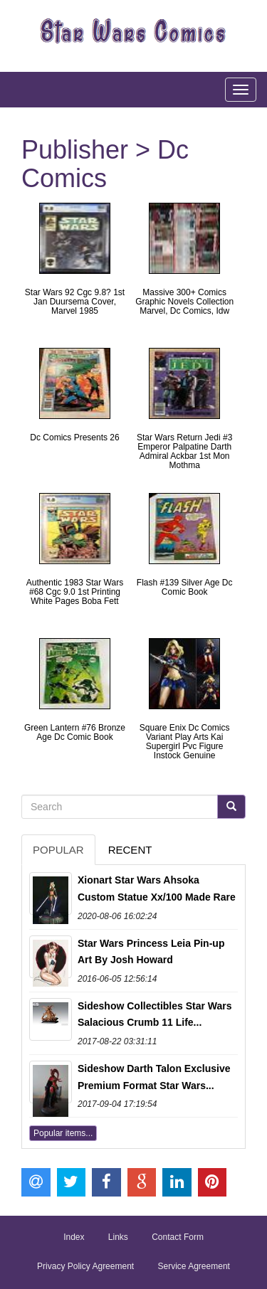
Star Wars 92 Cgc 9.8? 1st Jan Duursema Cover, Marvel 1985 (75, 301)
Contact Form (178, 1237)
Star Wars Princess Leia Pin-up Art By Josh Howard (151, 952)
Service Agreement (194, 1266)
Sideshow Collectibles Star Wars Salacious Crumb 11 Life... (155, 1014)
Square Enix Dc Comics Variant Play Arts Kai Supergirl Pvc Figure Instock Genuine (185, 742)
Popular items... (63, 1133)
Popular (58, 850)
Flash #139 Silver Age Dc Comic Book (185, 587)
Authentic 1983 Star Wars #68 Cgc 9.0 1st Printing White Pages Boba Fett (74, 592)
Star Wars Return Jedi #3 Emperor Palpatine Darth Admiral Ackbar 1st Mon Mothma (184, 452)
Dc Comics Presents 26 (74, 437)
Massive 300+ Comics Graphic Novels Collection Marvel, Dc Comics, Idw (184, 301)
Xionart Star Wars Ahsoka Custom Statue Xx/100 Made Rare (157, 888)
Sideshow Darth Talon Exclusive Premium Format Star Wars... (154, 1077)
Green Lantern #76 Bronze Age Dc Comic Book (74, 732)
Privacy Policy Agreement (85, 1266)
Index (73, 1237)
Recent (130, 850)
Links (118, 1237)
